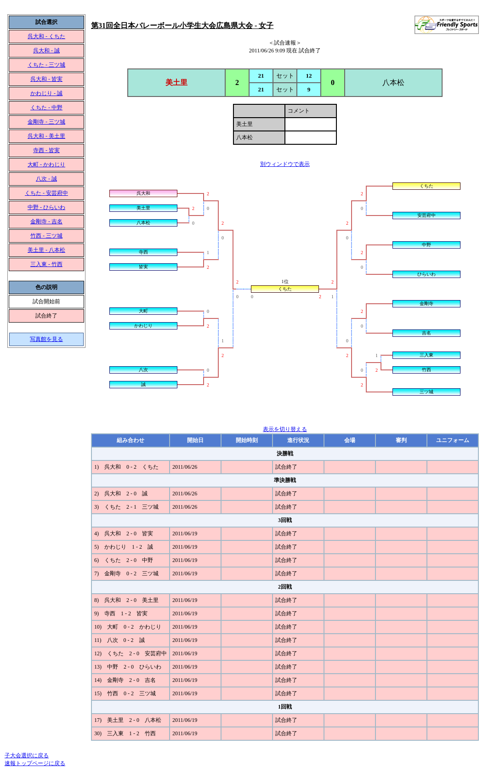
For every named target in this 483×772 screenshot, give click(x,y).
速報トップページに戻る (35, 763)
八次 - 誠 (46, 179)
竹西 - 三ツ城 (46, 236)
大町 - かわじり (46, 164)
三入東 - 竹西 (46, 264)
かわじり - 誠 (46, 93)
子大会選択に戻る (27, 755)
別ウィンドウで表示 (285, 164)
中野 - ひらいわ (46, 207)
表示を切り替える (285, 429)
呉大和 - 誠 (46, 50)
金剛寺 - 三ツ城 (46, 122)
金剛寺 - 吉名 (46, 221)
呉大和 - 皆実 (46, 79)
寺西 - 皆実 (46, 150)
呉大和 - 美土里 (46, 136)
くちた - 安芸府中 (46, 193)
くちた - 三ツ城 (46, 65)
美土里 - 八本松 (46, 250)
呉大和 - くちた (46, 36)
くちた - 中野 (46, 107)
